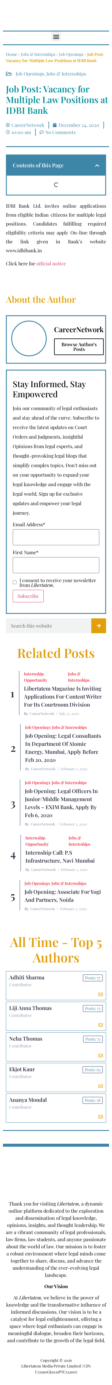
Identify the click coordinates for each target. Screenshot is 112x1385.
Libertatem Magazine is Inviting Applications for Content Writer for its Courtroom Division (63, 696)
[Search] (98, 625)
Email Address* (29, 524)
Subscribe (28, 596)
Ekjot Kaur (22, 1069)
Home (11, 54)
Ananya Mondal (28, 1099)
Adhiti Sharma (26, 977)
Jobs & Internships (38, 54)
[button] (56, 36)
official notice (51, 263)
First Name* (25, 552)
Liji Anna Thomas (30, 1008)
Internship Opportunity (35, 677)
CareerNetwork (42, 713)
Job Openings (71, 54)
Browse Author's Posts (79, 346)
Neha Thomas (25, 1038)
